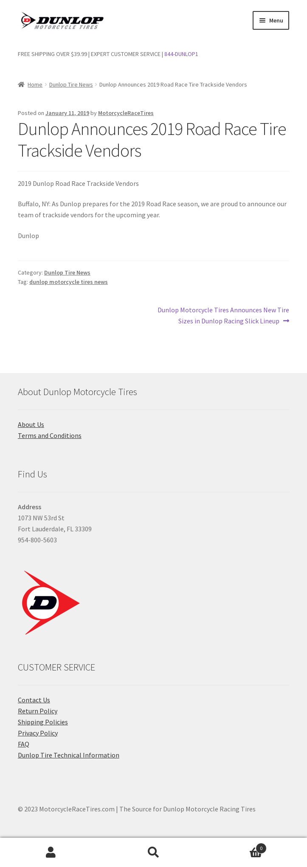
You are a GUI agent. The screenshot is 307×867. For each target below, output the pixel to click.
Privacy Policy (38, 733)
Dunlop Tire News (71, 84)
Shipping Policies (43, 722)
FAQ (23, 744)
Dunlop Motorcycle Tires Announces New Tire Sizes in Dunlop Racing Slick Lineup (223, 315)
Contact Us (34, 700)
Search (153, 852)
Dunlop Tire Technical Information (68, 755)
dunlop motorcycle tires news (68, 282)
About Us (31, 424)
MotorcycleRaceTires (126, 113)
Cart (236, 846)
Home (35, 84)
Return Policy (37, 711)
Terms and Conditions (50, 435)
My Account (51, 852)
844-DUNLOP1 (181, 54)
